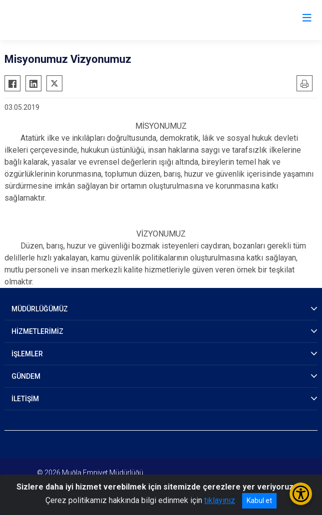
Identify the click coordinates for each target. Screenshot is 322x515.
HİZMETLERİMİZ (37, 331)
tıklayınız (219, 500)
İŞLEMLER (27, 354)
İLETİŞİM (25, 399)
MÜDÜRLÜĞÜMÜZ (39, 309)
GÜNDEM (25, 376)
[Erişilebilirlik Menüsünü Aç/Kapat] (301, 494)
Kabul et (259, 501)
